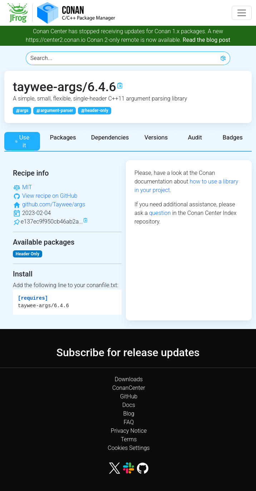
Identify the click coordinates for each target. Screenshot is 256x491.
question (160, 213)
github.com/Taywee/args (53, 204)
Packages (63, 137)
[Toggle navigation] (242, 13)
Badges (233, 137)
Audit (195, 137)
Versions (156, 137)
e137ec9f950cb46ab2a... (52, 221)
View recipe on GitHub (49, 195)
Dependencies (110, 137)
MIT (27, 187)
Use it (22, 141)
